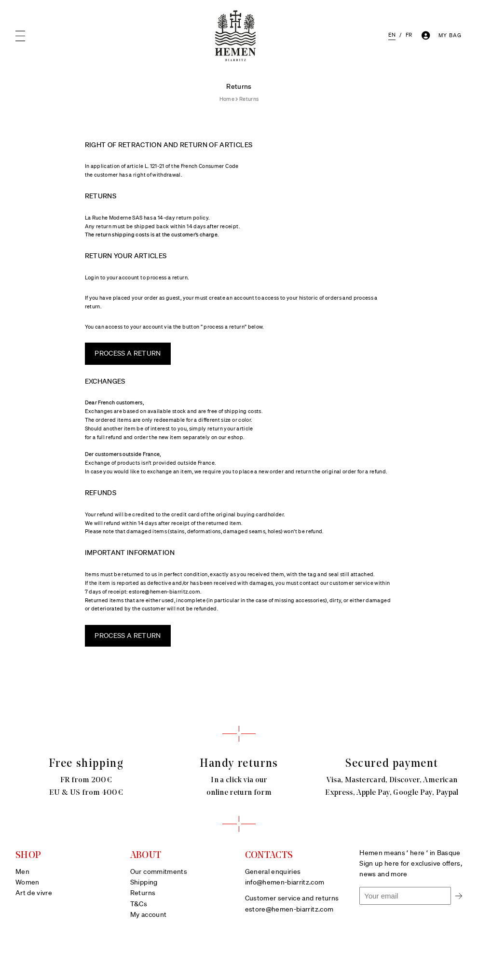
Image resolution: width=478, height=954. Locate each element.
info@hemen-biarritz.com (285, 882)
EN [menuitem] (392, 35)
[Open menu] (20, 36)
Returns (142, 893)
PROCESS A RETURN (128, 353)
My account (148, 915)
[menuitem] (392, 35)
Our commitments (158, 872)
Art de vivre (33, 893)
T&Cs (138, 904)
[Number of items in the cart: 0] (450, 36)
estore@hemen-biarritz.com (164, 592)
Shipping (144, 882)
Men (22, 872)
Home (226, 99)
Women (27, 882)
